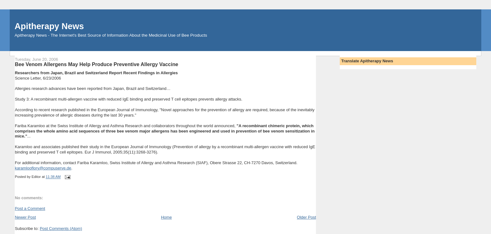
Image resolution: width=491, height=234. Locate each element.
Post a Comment (30, 208)
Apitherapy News (49, 26)
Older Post (306, 217)
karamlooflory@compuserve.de (43, 168)
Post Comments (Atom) (61, 228)
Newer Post (25, 217)
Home (166, 217)
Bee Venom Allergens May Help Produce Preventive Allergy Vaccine (96, 64)
